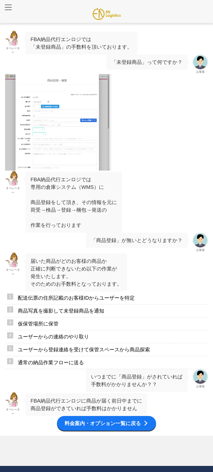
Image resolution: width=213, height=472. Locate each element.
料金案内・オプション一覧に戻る (106, 423)
